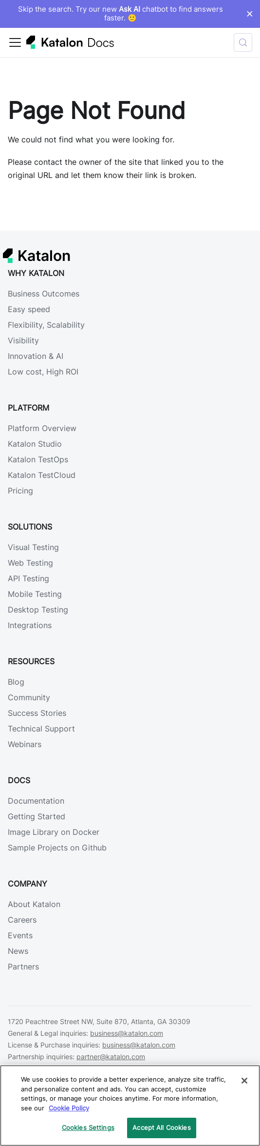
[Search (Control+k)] (243, 42)
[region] (130, 1105)
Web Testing (30, 563)
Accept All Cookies (161, 1127)
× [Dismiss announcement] (249, 13)
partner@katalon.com (110, 1056)
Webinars (24, 744)
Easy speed (29, 309)
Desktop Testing (38, 609)
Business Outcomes (43, 293)
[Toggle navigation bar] (15, 42)
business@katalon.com (126, 1033)
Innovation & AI (35, 356)
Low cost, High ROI (43, 371)
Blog (16, 682)
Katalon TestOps (38, 459)
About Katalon (34, 904)
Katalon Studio (35, 444)
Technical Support (41, 728)
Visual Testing (33, 547)
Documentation (36, 801)
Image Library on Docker (53, 832)
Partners (23, 966)
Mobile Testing (35, 594)
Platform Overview (42, 428)
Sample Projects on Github (57, 847)
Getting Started (36, 816)
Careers (22, 920)
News (18, 951)
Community (29, 697)
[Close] (244, 1080)
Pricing (20, 490)
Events (20, 935)
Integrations (30, 625)
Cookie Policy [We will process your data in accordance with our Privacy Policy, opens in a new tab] (69, 1108)
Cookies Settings (88, 1127)
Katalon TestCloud (41, 475)
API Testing (28, 578)
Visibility (23, 340)
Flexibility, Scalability (46, 325)
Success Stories (37, 713)
